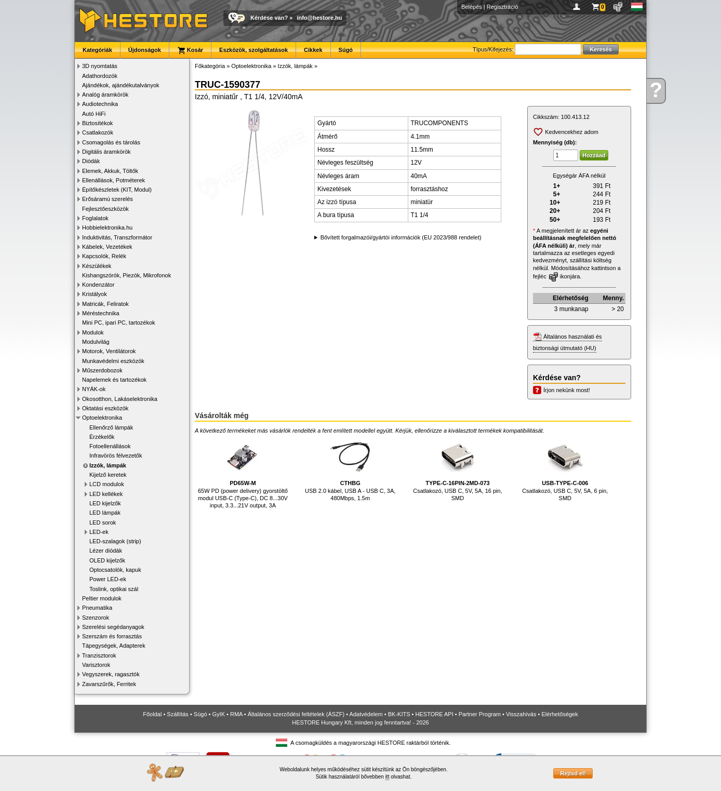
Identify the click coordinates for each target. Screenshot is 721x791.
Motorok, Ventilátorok (109, 351)
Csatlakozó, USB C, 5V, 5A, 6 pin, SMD (565, 468)
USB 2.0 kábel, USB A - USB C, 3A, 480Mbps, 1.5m (350, 468)
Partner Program (480, 714)
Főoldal (152, 714)
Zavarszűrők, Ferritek (109, 684)
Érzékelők (101, 437)
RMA (236, 714)
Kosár (190, 50)
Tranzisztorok (99, 655)
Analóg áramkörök (105, 94)
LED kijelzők (105, 503)
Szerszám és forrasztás (112, 636)
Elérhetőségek (559, 714)
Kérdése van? (269, 18)
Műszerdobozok (102, 370)
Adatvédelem (366, 714)
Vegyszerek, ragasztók (111, 674)
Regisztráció (502, 7)
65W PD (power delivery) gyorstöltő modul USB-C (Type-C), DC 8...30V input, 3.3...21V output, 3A (243, 472)
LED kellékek (106, 494)
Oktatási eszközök (105, 408)
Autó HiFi (93, 114)
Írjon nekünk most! (566, 390)
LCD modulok (106, 484)
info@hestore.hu (319, 18)
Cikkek (313, 50)
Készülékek (96, 266)
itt (387, 777)
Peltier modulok (102, 598)
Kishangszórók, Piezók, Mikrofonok (126, 275)
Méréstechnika (100, 313)
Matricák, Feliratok (105, 304)
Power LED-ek (107, 579)
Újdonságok (144, 50)
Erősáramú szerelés (107, 199)
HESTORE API (434, 714)
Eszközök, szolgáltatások (253, 50)
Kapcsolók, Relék (104, 256)
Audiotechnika (100, 104)
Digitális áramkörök (106, 152)
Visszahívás (521, 714)
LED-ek (99, 532)
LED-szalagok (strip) (115, 541)
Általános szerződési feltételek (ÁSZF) (296, 714)
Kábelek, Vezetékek (107, 247)
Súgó (346, 50)
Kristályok (94, 294)
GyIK (218, 714)
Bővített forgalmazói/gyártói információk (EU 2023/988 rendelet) (401, 237)
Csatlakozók (97, 132)
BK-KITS (399, 714)
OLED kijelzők (107, 560)
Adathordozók (99, 76)
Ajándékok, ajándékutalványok (120, 85)
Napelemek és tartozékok (114, 380)
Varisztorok (96, 665)
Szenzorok (95, 617)
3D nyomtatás (99, 66)
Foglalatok (95, 218)
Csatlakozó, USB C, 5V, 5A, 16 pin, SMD (457, 468)
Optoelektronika (102, 417)
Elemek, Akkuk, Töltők (110, 171)
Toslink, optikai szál (113, 589)
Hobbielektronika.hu (107, 227)
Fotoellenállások (110, 446)
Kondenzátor (98, 284)
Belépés (471, 7)
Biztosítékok (97, 123)
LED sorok (102, 522)
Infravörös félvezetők (115, 455)
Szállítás (178, 714)
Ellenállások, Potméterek (113, 180)
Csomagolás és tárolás (111, 142)
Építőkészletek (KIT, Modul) (117, 189)
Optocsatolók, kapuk (115, 570)
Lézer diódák (105, 550)
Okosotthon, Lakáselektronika (119, 399)
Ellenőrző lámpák (111, 427)
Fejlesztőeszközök (105, 209)
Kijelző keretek (108, 475)
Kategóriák (97, 50)
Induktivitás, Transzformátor (117, 237)
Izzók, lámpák (107, 465)
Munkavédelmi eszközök (113, 361)
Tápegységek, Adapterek (113, 645)
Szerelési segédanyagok (113, 627)
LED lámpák (105, 513)
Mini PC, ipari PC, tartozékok (118, 322)
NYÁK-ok (93, 389)
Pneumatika (97, 608)
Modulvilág (96, 342)
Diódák (91, 161)
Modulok (93, 332)
